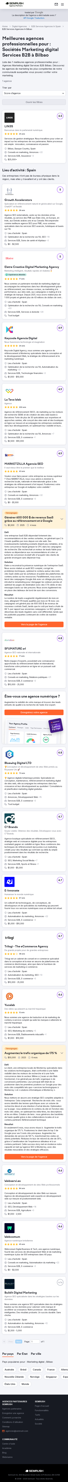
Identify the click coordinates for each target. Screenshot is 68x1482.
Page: (27, 1341)
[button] (34, 93)
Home (5, 26)
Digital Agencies (19, 26)
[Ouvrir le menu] (62, 4)
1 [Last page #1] (43, 1341)
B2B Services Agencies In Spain (46, 26)
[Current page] (35, 1341)
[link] (56, 4)
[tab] (8, 1354)
